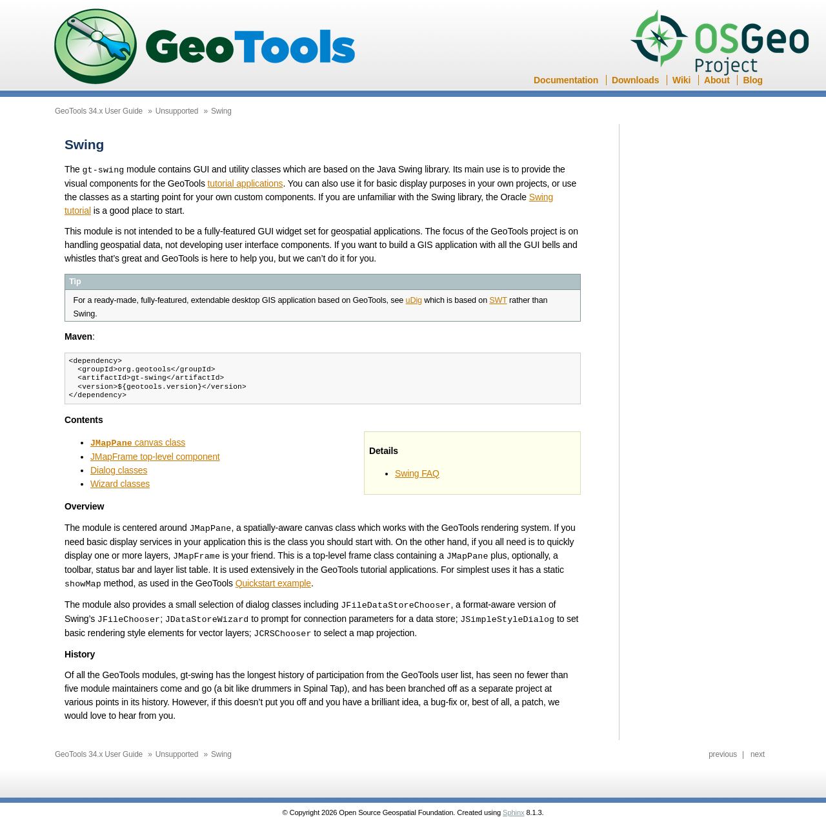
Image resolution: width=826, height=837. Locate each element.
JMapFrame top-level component (155, 455)
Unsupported (177, 111)
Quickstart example (273, 580)
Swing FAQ (417, 473)
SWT (498, 299)
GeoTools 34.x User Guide (99, 111)
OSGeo (724, 44)
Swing (221, 111)
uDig (414, 299)
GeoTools (205, 47)
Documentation (566, 80)
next (757, 749)
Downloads (635, 80)
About (717, 80)
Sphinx (513, 807)
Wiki (681, 80)
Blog (753, 80)
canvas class (137, 442)
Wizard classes (120, 482)
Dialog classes (118, 469)
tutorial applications (245, 183)
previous (723, 749)
